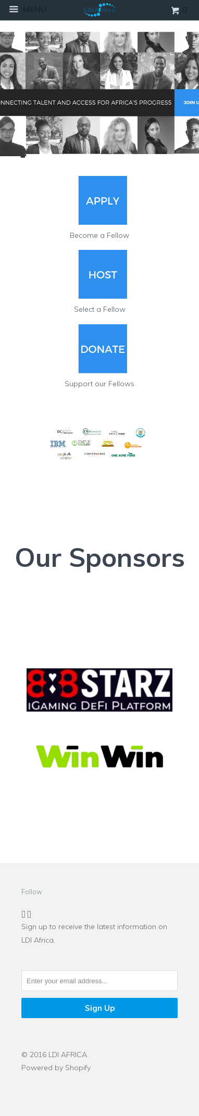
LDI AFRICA (67, 1054)
